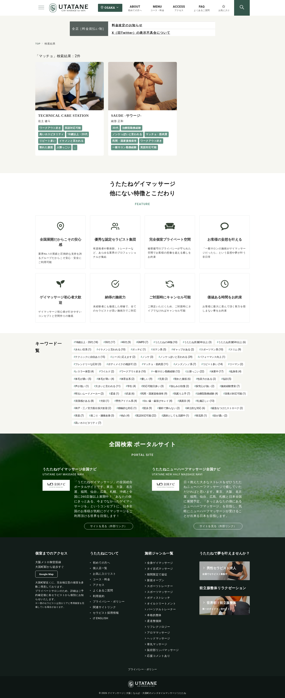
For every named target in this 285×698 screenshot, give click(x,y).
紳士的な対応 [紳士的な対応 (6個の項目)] (195, 408)
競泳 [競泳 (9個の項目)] (147, 408)
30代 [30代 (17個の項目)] (110, 342)
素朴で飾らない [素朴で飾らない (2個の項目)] (169, 408)
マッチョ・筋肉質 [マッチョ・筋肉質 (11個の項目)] (155, 364)
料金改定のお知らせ (127, 25)
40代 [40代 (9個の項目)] (126, 342)
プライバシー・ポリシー (142, 669)
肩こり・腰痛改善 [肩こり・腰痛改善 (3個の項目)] (102, 415)
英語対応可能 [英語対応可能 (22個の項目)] (146, 415)
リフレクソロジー (158, 626)
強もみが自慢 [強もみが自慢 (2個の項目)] (179, 386)
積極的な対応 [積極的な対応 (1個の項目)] (127, 408)
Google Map (46, 574)
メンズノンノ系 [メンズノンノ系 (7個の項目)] (185, 364)
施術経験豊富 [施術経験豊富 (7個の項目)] (230, 386)
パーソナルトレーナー (161, 609)
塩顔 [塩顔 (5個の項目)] (227, 378)
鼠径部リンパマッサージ (163, 650)
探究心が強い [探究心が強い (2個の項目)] (205, 386)
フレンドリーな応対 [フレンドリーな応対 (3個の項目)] (88, 364)
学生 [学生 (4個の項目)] (131, 386)
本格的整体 (154, 615)
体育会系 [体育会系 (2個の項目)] (128, 378)
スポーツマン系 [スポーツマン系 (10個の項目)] (212, 349)
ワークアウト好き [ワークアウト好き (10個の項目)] (133, 371)
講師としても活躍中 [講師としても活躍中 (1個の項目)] (176, 415)
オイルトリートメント (161, 603)
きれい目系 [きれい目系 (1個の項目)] (83, 349)
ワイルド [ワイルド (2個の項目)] (107, 371)
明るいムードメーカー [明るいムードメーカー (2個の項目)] (89, 393)
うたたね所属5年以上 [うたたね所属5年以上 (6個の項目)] (232, 342)
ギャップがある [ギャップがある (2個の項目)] (183, 349)
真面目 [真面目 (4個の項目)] (184, 400)
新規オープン (155, 580)
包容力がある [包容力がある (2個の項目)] (206, 378)
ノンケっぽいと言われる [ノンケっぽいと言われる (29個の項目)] (176, 356)
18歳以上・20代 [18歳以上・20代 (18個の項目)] (86, 342)
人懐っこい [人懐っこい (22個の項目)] (195, 371)
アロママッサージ (158, 632)
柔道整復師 (154, 621)
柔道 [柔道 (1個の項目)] (115, 393)
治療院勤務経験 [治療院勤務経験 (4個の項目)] (207, 393)
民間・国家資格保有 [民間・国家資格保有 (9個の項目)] (154, 393)
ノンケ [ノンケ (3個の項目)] (147, 356)
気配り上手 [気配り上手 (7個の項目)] (182, 393)
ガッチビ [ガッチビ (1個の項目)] (139, 349)
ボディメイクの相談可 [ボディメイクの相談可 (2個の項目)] (122, 364)
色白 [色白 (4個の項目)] (125, 415)
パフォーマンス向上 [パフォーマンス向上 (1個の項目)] (212, 356)
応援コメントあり (158, 655)
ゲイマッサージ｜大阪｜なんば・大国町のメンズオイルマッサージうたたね (147, 693)
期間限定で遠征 (157, 574)
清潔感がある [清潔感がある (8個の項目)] (84, 400)
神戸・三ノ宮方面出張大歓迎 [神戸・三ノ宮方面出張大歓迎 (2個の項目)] (93, 408)
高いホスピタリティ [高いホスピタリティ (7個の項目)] (88, 422)
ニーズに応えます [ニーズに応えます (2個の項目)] (123, 356)
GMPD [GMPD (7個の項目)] (143, 342)
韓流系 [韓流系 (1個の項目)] (201, 415)
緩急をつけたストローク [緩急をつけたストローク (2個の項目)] (227, 408)
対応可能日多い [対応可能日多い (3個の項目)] (153, 386)
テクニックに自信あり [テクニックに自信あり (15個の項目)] (90, 356)
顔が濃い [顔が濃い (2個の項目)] (220, 415)
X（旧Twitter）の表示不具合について (141, 33)
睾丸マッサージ (157, 644)
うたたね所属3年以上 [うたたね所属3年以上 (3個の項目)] (198, 342)
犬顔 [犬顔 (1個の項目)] (105, 400)
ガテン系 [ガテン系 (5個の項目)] (159, 349)
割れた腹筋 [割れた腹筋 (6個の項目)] (182, 378)
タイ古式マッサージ (160, 568)
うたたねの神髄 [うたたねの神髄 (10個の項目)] (166, 342)
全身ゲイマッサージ (160, 563)
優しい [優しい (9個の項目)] (146, 378)
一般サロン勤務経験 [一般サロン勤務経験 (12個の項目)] (166, 371)
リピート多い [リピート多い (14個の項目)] (213, 364)
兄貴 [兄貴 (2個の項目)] (163, 378)
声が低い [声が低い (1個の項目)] (82, 386)
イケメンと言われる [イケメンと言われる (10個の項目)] (111, 349)
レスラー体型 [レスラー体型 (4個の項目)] (84, 371)
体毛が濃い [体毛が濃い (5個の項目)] (83, 378)
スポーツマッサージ (160, 592)
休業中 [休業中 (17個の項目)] (217, 371)
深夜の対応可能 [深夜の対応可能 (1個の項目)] (235, 393)
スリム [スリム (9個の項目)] (235, 349)
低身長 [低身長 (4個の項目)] (235, 371)
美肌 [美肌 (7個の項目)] (79, 415)
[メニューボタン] (41, 8)
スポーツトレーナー (160, 586)
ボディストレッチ (158, 597)
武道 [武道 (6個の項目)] (130, 393)
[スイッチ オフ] (242, 8)
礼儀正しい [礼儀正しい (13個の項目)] (205, 400)
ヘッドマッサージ (158, 638)
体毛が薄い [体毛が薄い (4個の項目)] (106, 378)
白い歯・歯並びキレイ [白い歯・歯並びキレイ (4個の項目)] (158, 400)
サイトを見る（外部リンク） (108, 526)
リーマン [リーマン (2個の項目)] (236, 364)
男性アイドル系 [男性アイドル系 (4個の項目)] (126, 400)
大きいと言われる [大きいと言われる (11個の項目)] (107, 386)
